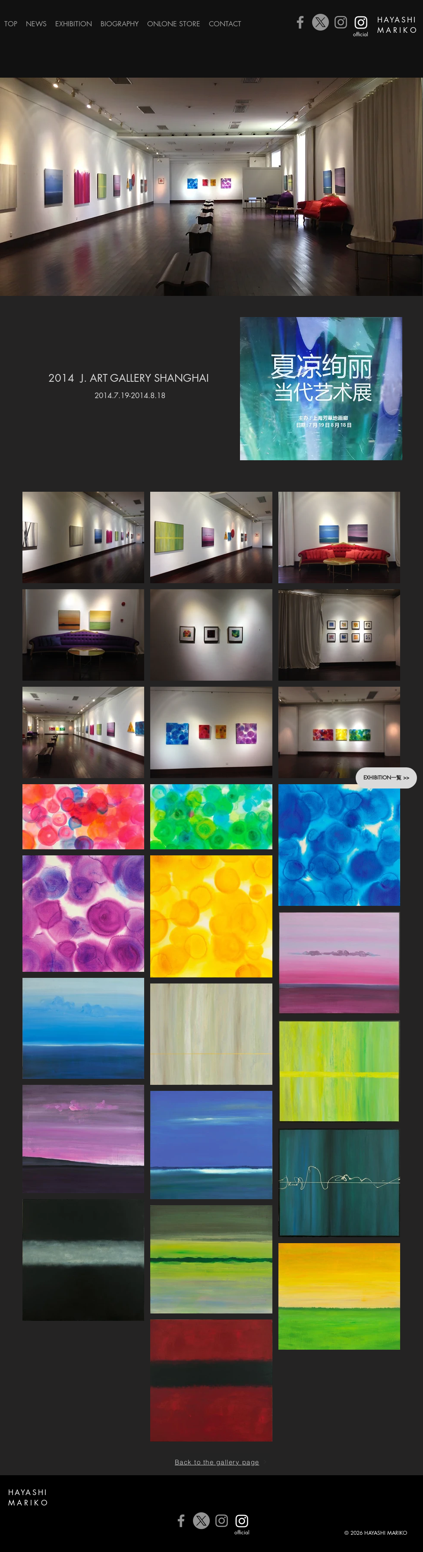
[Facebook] (300, 22)
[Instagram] (340, 22)
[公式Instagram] (361, 22)
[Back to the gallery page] (221, 1461)
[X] (320, 22)
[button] (73, 24)
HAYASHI (397, 20)
